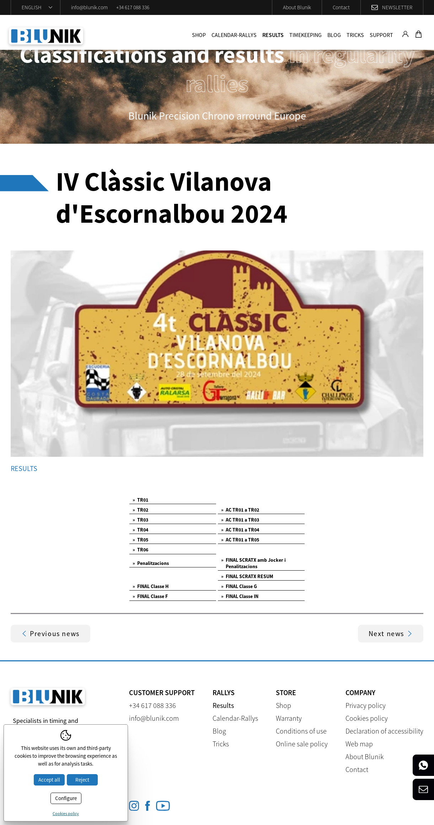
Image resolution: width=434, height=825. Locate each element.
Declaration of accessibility (384, 730)
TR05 (140, 539)
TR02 (140, 510)
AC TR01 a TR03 (240, 520)
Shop (199, 34)
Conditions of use (301, 730)
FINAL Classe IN (239, 596)
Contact (341, 7)
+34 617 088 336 (132, 7)
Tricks (355, 34)
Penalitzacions (151, 563)
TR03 (140, 520)
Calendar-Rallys (234, 34)
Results (273, 34)
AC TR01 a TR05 (240, 539)
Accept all (49, 779)
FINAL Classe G (239, 586)
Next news (391, 633)
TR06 (140, 549)
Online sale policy (302, 743)
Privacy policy (365, 705)
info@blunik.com (89, 7)
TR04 (140, 530)
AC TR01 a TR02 (240, 510)
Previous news (50, 633)
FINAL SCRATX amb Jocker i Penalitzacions (253, 563)
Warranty (289, 718)
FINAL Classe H (150, 586)
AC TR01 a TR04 (240, 530)
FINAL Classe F (150, 596)
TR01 (140, 500)
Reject (82, 779)
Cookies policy (366, 718)
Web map (359, 743)
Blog (334, 34)
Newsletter (397, 7)
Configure (66, 798)
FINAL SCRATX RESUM (247, 576)
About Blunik (297, 7)
